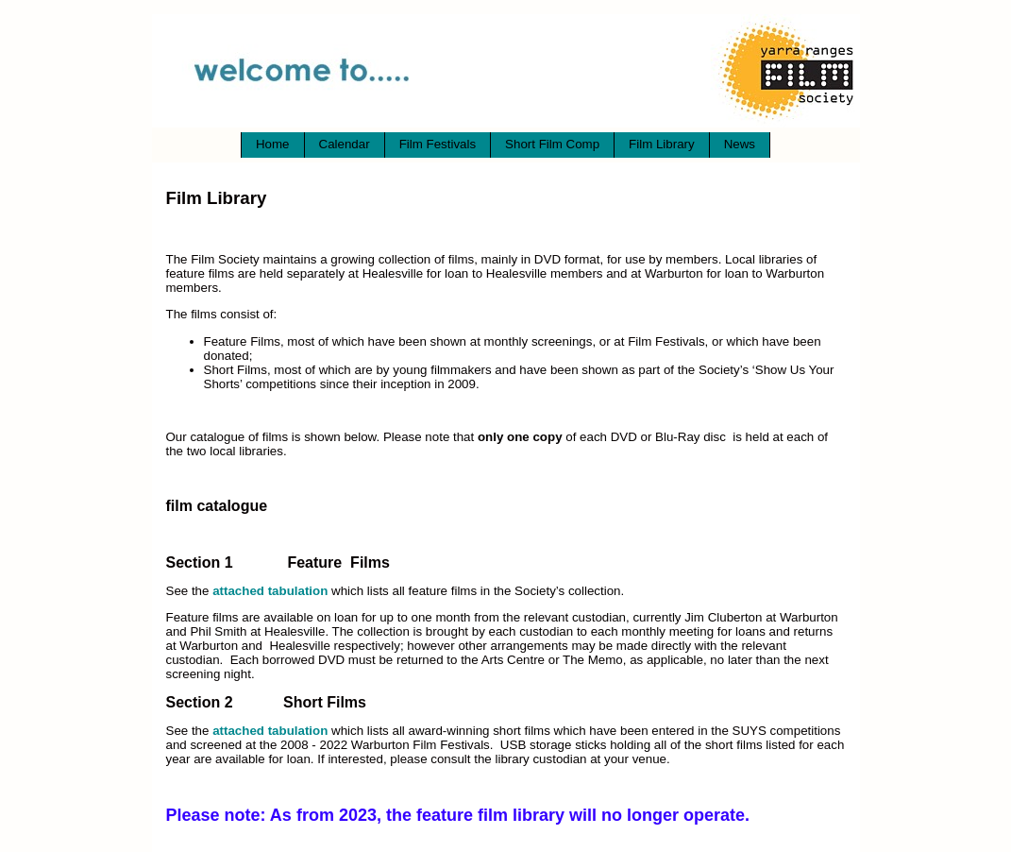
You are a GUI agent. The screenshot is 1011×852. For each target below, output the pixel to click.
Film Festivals (437, 144)
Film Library (662, 144)
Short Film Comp (552, 144)
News (739, 144)
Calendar (344, 144)
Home (273, 144)
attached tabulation (270, 591)
